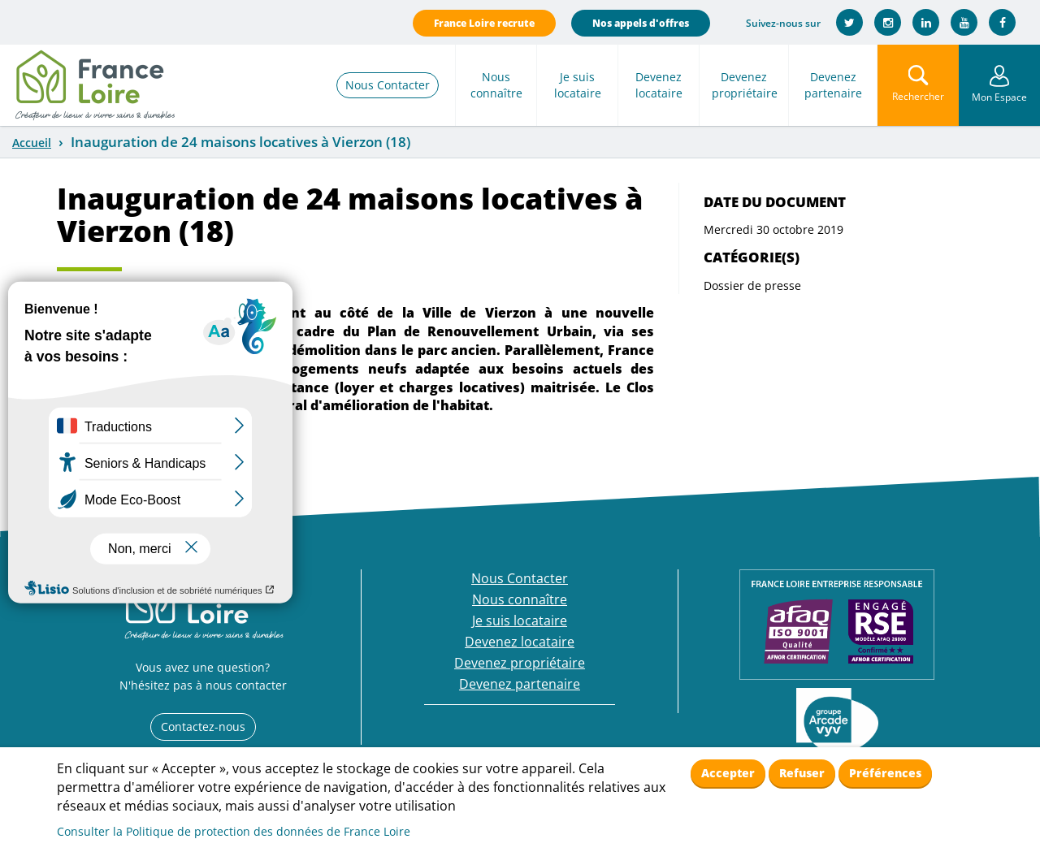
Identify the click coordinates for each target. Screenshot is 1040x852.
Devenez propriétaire (745, 85)
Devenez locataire (658, 85)
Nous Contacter (387, 85)
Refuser (802, 773)
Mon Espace (999, 97)
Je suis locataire (577, 85)
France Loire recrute (484, 23)
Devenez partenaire (833, 85)
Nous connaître (496, 85)
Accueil (31, 142)
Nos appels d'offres (640, 23)
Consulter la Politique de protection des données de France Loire (233, 831)
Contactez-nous (203, 726)
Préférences (885, 773)
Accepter (728, 773)
